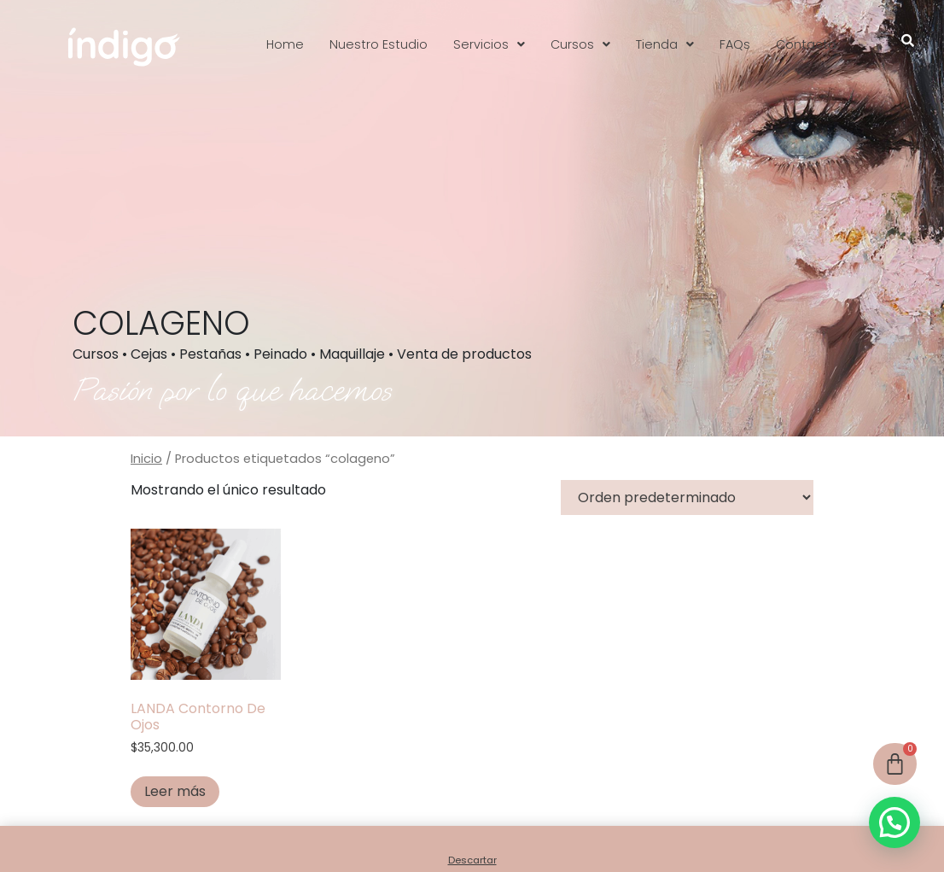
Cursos (580, 44)
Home (285, 44)
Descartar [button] (472, 860)
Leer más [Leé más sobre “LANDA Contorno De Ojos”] (175, 791)
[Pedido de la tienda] (687, 497)
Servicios (489, 44)
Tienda (665, 44)
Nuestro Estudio (378, 44)
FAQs (735, 44)
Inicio (146, 458)
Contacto (806, 44)
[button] (489, 44)
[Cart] (894, 764)
